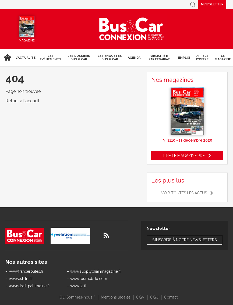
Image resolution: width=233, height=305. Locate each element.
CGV (140, 297)
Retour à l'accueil (22, 100)
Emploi (184, 57)
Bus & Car (131, 29)
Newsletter (212, 4)
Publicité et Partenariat (159, 57)
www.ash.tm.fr (21, 278)
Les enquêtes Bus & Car (110, 57)
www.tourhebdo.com (88, 278)
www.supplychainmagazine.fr (95, 271)
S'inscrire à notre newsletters (184, 240)
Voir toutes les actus (184, 193)
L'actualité (26, 57)
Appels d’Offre (202, 57)
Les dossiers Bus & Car (79, 57)
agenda (134, 57)
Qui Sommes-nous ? (77, 297)
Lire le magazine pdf (184, 155)
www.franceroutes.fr (26, 271)
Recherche (193, 4)
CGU (154, 297)
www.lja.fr (78, 286)
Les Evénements (50, 57)
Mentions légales (115, 297)
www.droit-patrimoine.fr (29, 286)
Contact (171, 297)
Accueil (6, 57)
